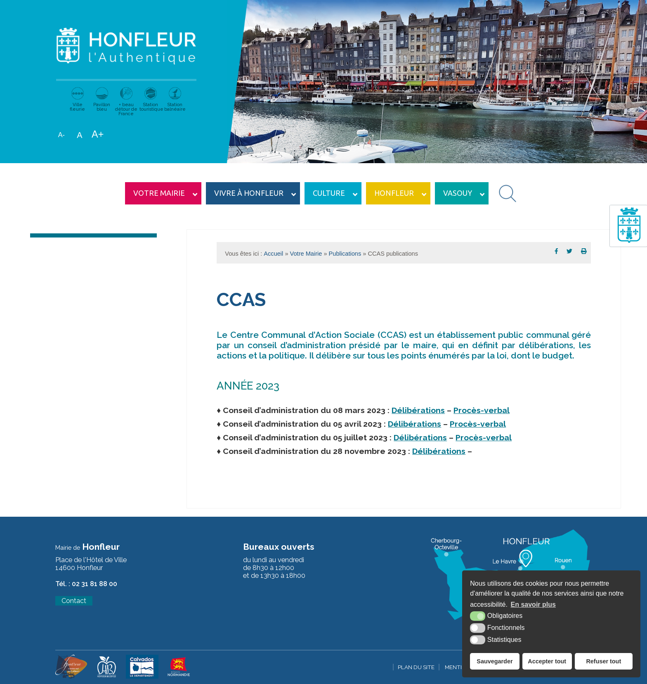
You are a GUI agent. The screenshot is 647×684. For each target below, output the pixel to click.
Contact (73, 601)
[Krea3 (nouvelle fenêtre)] (71, 677)
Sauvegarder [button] (494, 661)
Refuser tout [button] (603, 661)
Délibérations (418, 410)
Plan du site (416, 667)
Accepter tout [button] (547, 661)
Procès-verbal (481, 410)
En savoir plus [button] (533, 604)
